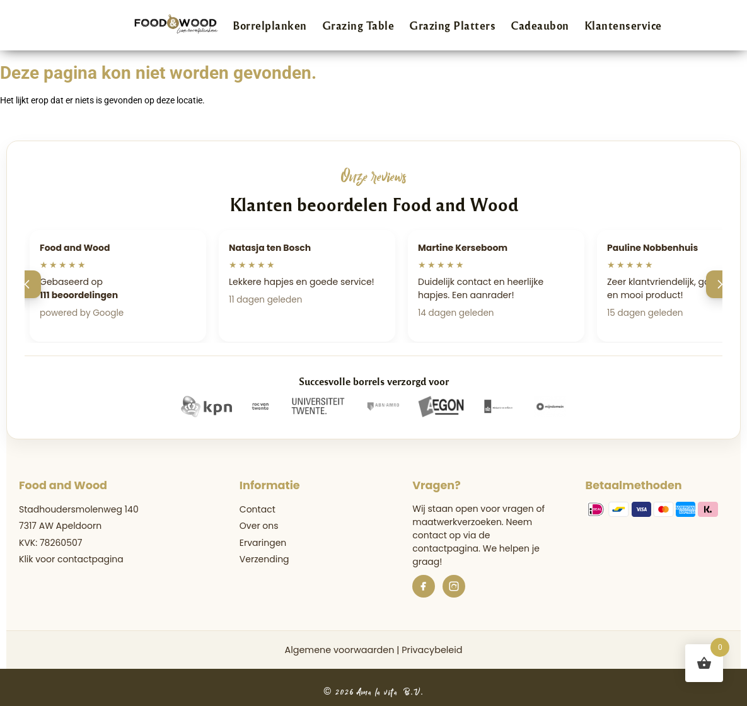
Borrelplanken (270, 25)
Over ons (259, 525)
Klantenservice (623, 25)
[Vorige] (27, 284)
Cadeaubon (540, 25)
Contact (257, 509)
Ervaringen (263, 542)
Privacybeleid (432, 650)
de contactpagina (451, 542)
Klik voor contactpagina (71, 559)
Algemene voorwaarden (339, 650)
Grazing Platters (452, 25)
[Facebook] (423, 586)
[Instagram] (454, 586)
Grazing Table (358, 25)
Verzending (264, 559)
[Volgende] (720, 284)
